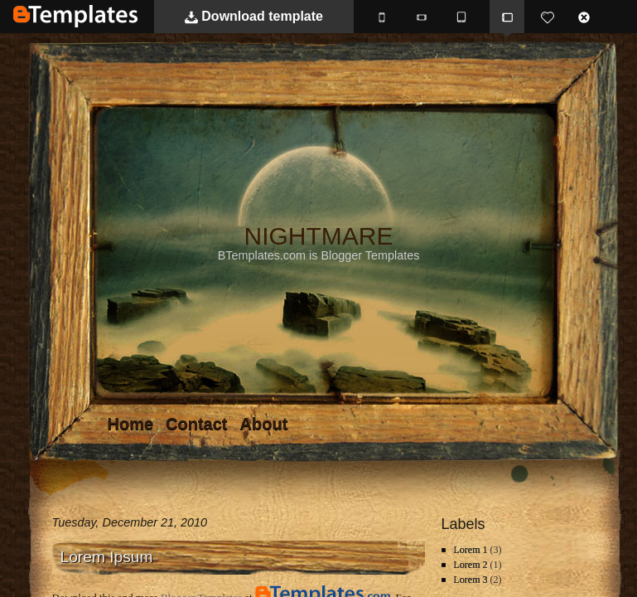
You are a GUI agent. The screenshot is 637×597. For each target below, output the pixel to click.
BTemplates (75, 16)
